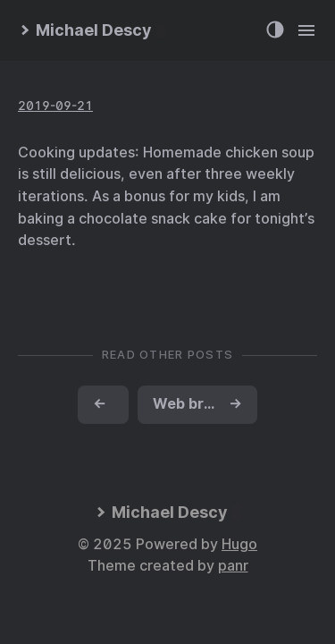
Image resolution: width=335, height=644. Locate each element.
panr (233, 565)
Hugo (239, 544)
